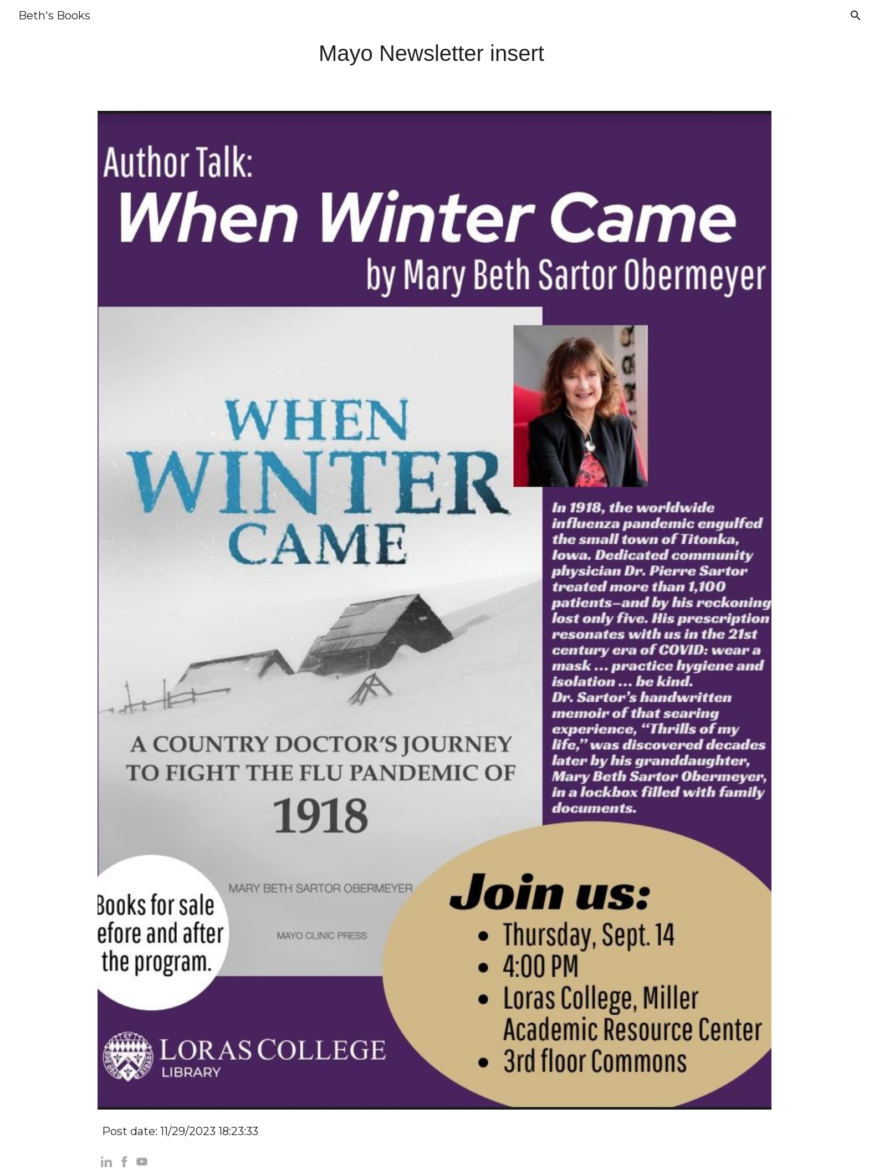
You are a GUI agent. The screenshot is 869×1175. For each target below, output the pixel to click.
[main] (434, 53)
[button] (855, 15)
